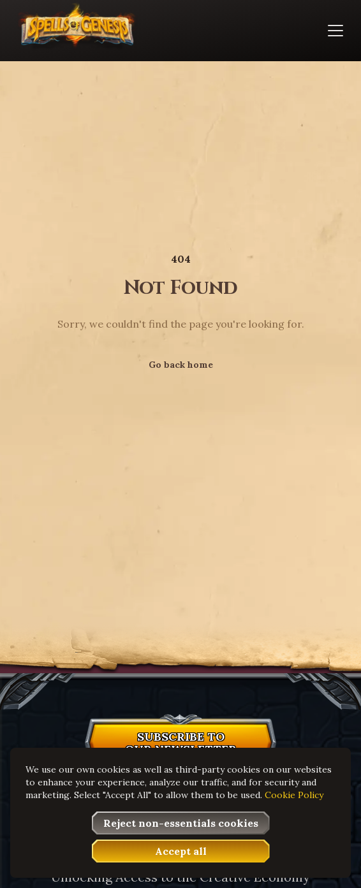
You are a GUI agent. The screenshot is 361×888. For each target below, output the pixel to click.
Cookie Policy (294, 795)
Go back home (181, 364)
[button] (180, 746)
